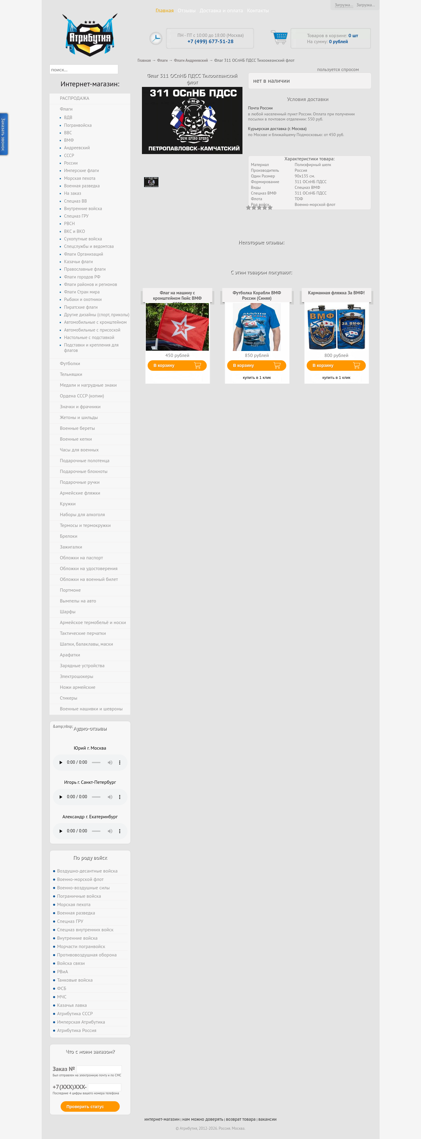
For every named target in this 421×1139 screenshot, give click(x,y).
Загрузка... (344, 4)
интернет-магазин (161, 1119)
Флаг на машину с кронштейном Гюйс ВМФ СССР (177, 298)
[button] (123, 69)
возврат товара (241, 1119)
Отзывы (187, 10)
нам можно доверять (202, 1119)
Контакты (258, 10)
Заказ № (87, 1069)
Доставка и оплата (221, 10)
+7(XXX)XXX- (87, 1087)
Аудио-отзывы (90, 728)
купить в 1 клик (257, 377)
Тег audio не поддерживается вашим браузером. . (90, 762)
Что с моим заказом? (90, 1051)
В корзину (164, 365)
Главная (165, 10)
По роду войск (90, 857)
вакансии (267, 1119)
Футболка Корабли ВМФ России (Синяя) (257, 295)
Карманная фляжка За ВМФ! (336, 293)
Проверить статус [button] (85, 1106)
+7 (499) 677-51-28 (210, 41)
